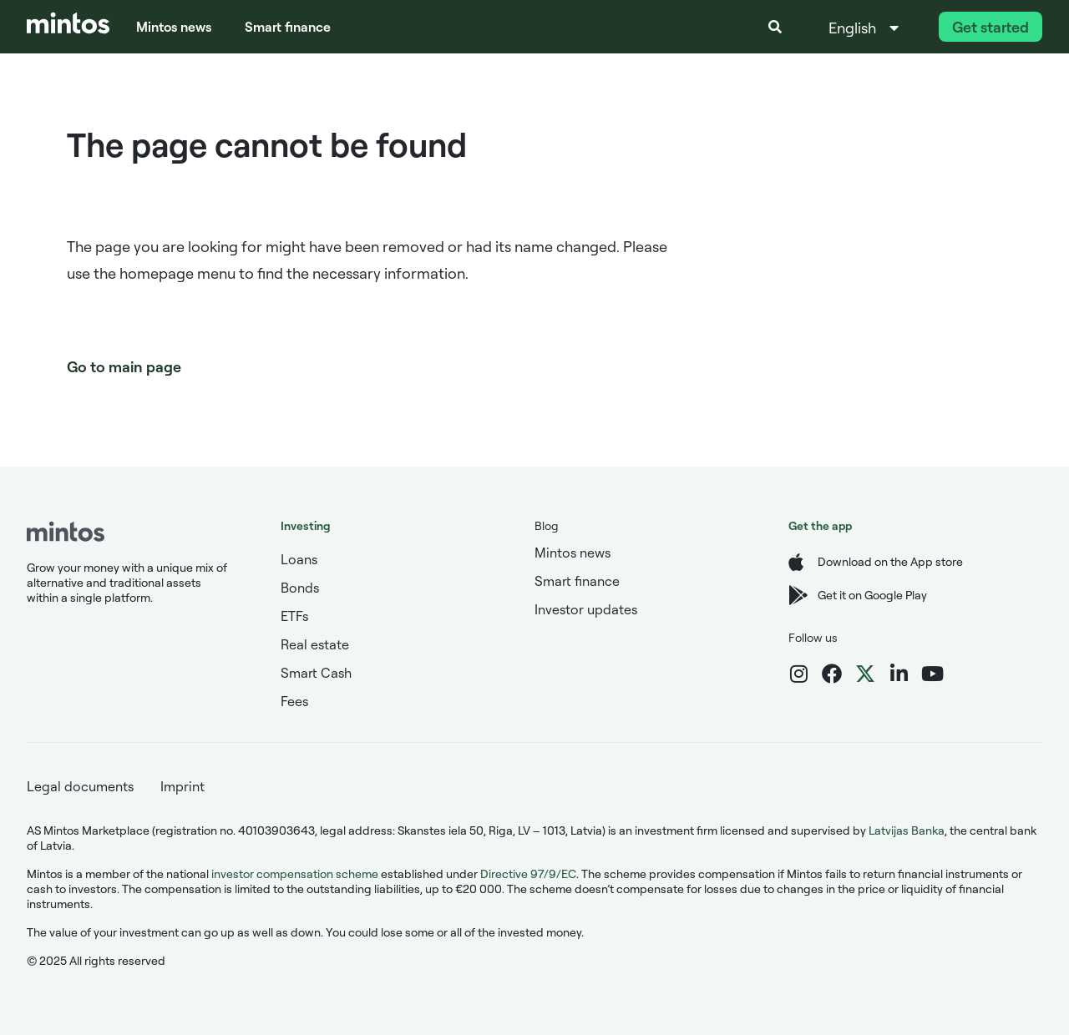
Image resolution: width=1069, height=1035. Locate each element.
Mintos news (173, 26)
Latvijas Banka (907, 830)
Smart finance (288, 26)
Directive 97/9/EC (528, 873)
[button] (775, 26)
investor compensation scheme (294, 873)
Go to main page (124, 366)
